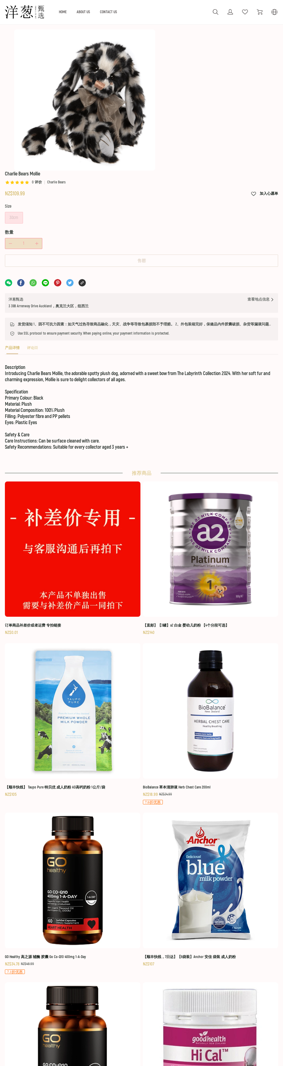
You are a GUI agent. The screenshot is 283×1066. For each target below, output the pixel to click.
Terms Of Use (259, 944)
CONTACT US (138, 12)
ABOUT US (112, 12)
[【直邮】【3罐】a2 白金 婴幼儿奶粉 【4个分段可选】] (109, 632)
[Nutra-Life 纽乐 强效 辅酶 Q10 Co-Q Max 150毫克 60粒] (43, 854)
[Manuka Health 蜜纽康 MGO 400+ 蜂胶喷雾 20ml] (174, 850)
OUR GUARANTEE (117, 944)
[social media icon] (27, 958)
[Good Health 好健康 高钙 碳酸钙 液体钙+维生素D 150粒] (240, 745)
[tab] (20, 374)
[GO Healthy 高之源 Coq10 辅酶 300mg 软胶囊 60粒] (174, 745)
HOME (90, 12)
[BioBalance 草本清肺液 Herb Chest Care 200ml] (240, 635)
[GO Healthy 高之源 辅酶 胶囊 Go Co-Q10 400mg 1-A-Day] (43, 745)
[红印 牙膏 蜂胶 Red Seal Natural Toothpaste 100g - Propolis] (109, 854)
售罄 (141, 275)
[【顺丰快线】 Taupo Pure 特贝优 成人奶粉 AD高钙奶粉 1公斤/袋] (174, 635)
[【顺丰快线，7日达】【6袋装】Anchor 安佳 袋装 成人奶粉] (109, 744)
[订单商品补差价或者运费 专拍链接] (43, 632)
